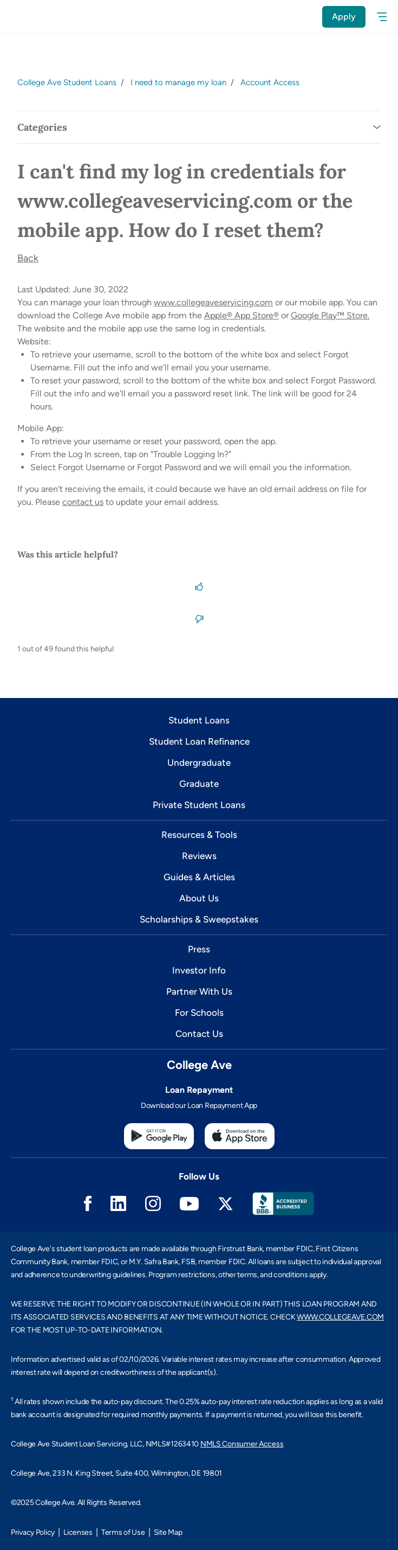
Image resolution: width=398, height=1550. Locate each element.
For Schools (199, 1012)
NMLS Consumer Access (241, 1444)
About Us (199, 898)
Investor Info (199, 970)
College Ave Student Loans (66, 82)
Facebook (88, 1203)
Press (199, 949)
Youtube (189, 1203)
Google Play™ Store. (330, 315)
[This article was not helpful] (199, 618)
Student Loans (199, 720)
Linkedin (118, 1203)
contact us (82, 502)
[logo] (31, 16)
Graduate (199, 783)
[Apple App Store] (240, 1136)
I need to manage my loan (178, 82)
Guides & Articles (199, 877)
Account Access (269, 82)
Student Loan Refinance (199, 741)
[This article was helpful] (199, 585)
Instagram (153, 1203)
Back (27, 258)
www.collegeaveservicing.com (213, 302)
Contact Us (199, 1033)
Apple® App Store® (241, 315)
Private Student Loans (199, 804)
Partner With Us (199, 991)
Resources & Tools (199, 834)
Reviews (199, 855)
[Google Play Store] (159, 1136)
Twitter (225, 1204)
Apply (344, 16)
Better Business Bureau (283, 1203)
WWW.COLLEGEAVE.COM (340, 1317)
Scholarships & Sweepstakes (199, 919)
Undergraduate (199, 762)
